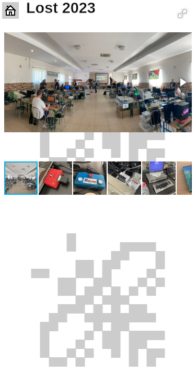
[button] (182, 13)
